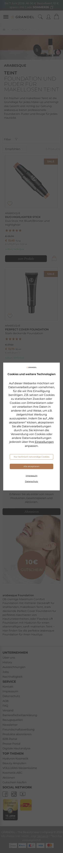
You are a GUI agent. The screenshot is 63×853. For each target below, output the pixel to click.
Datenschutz (31, 481)
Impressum (31, 475)
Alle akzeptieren (31, 466)
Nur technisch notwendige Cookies (31, 456)
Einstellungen (44, 441)
